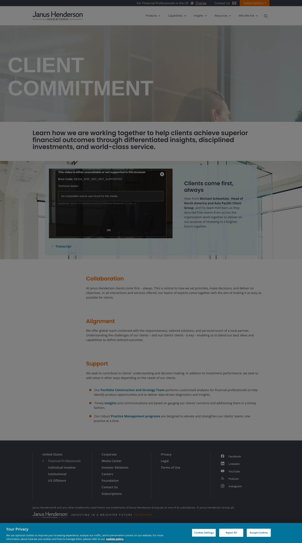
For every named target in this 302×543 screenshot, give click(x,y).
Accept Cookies (259, 532)
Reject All (231, 532)
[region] (151, 533)
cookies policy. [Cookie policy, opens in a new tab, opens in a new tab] (115, 539)
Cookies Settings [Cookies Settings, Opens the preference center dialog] (204, 532)
